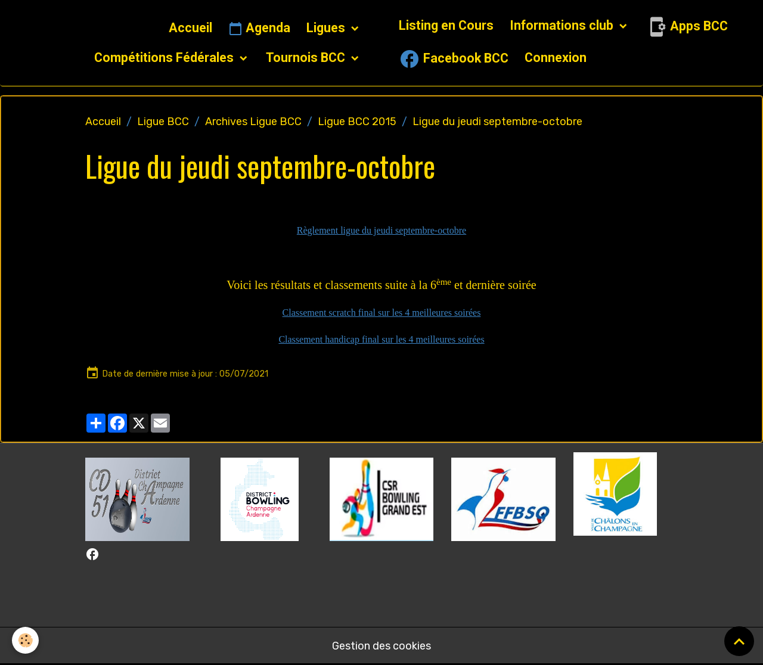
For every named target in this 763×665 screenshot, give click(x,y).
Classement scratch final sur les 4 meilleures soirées (382, 312)
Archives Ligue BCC (253, 121)
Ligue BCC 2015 (357, 121)
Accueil (190, 27)
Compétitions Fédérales (165, 57)
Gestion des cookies (381, 645)
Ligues (327, 27)
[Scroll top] (739, 641)
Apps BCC (687, 27)
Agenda (259, 28)
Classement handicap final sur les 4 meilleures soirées (381, 339)
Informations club (563, 25)
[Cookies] (25, 640)
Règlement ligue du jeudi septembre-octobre (381, 230)
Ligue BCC (163, 121)
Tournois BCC (307, 57)
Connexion (556, 57)
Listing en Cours (446, 25)
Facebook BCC (453, 59)
